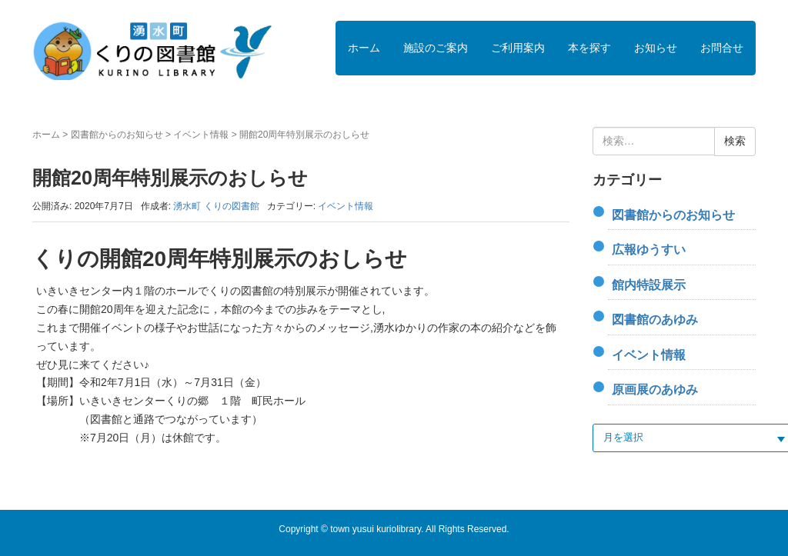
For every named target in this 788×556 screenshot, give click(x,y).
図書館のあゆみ (655, 319)
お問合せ (721, 48)
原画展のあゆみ (655, 389)
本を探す (589, 48)
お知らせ (655, 48)
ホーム (364, 48)
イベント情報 (201, 134)
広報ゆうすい (649, 249)
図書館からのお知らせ (117, 134)
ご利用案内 (518, 48)
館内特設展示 (649, 284)
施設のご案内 (435, 48)
